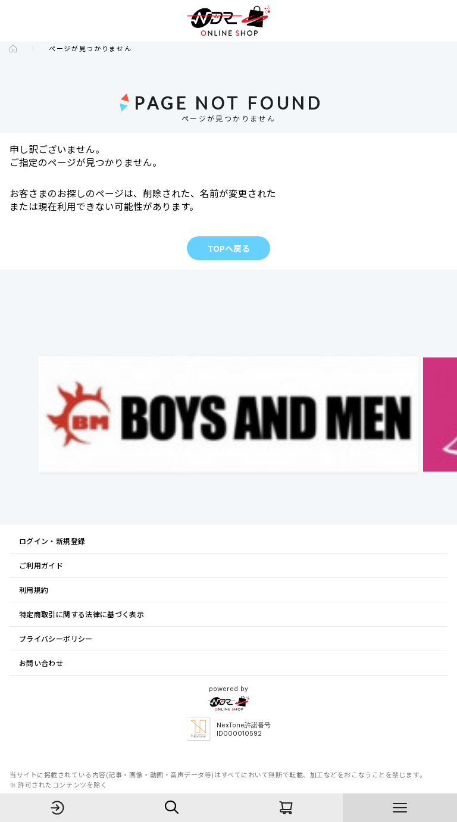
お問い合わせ (41, 663)
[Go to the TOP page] (13, 48)
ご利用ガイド (41, 565)
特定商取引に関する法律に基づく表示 (81, 614)
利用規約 (33, 590)
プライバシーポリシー (56, 638)
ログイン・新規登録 (52, 541)
